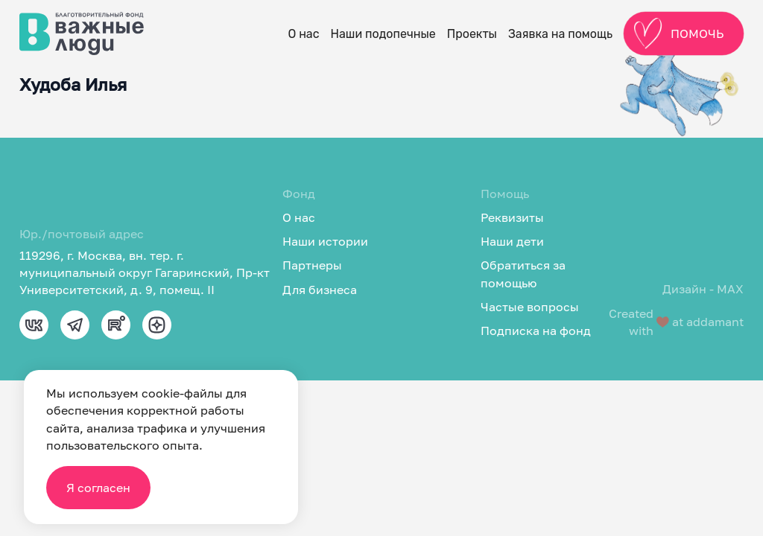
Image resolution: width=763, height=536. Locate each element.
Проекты (472, 34)
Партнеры (312, 265)
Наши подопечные (383, 34)
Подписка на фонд (536, 330)
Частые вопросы (530, 306)
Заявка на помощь (560, 34)
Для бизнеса (319, 289)
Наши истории (325, 241)
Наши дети (512, 241)
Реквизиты (512, 217)
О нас (303, 34)
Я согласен (98, 487)
